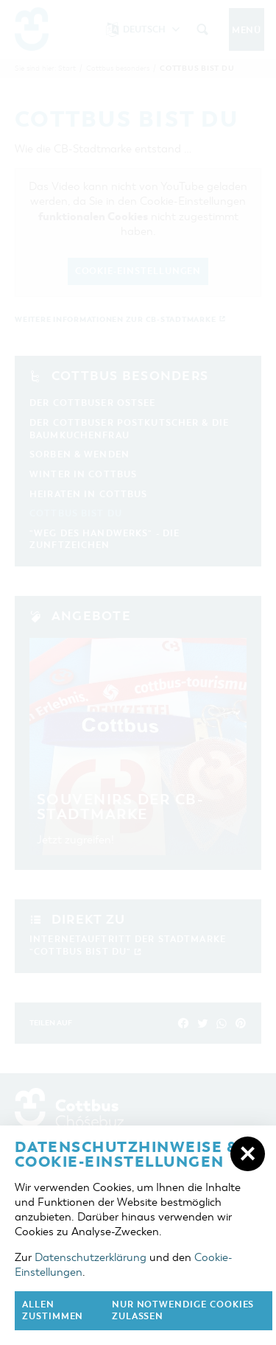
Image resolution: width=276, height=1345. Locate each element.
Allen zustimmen (52, 1311)
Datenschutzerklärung (90, 1257)
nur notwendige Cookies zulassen (183, 1311)
